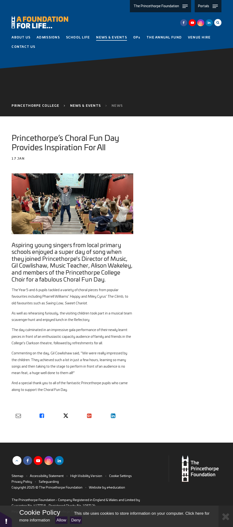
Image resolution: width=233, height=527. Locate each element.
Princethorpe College (35, 105)
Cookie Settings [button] (120, 476)
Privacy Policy (22, 481)
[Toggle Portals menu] (208, 6)
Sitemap (17, 476)
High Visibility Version (86, 476)
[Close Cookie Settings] (226, 516)
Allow (61, 520)
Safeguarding (49, 481)
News (117, 105)
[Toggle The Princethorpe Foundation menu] (160, 6)
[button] (6, 519)
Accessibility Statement (47, 476)
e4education (116, 487)
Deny (76, 520)
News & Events (85, 105)
